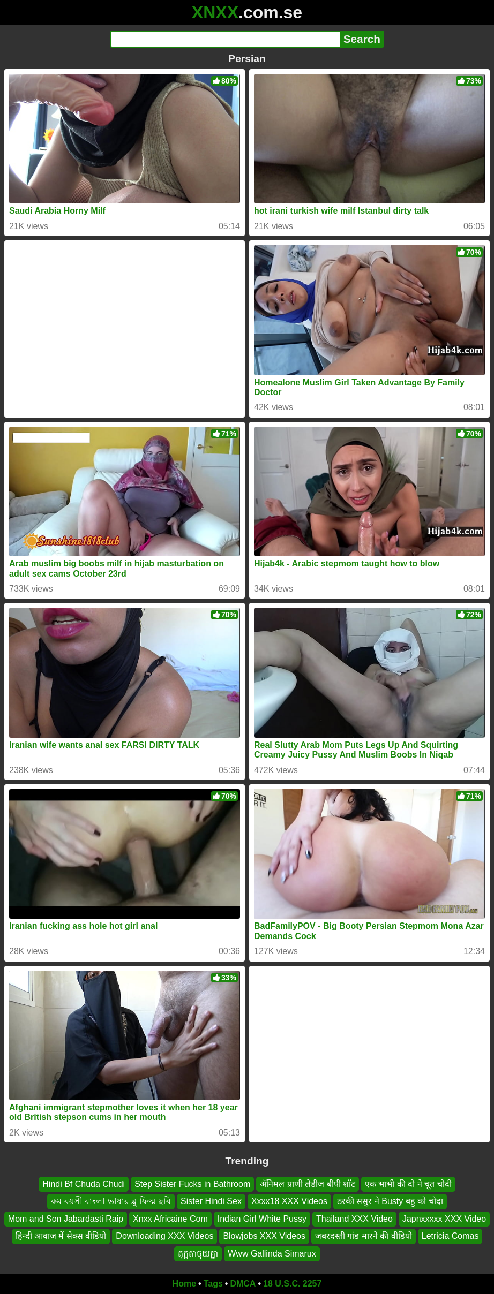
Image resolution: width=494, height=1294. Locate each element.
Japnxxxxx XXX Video (444, 1218)
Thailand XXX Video (354, 1218)
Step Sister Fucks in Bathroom (192, 1184)
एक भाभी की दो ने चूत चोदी (408, 1184)
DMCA (243, 1283)
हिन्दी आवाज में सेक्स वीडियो (61, 1235)
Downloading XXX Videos (164, 1235)
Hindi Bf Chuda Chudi (83, 1184)
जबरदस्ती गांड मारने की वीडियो (363, 1235)
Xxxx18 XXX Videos (289, 1201)
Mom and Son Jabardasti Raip (65, 1218)
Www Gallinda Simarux (272, 1253)
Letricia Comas (450, 1235)
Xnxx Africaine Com (170, 1218)
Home (184, 1283)
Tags (213, 1283)
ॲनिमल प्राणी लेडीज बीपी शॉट (307, 1184)
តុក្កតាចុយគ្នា (198, 1253)
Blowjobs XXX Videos (264, 1235)
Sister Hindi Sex (211, 1201)
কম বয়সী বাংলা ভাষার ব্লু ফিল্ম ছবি (111, 1201)
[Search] (225, 39)
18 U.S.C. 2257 (292, 1283)
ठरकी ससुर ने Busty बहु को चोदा (390, 1201)
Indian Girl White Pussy (262, 1218)
